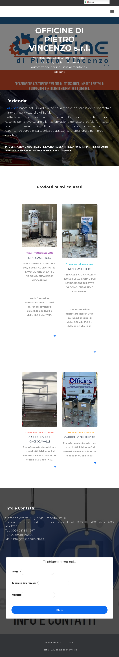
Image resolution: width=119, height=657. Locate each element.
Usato (90, 264)
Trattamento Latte (43, 253)
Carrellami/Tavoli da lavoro (39, 432)
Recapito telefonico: (24, 583)
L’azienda (11, 108)
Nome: (16, 571)
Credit (70, 642)
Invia (59, 609)
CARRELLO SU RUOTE (79, 437)
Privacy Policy (53, 642)
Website (16, 594)
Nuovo (29, 253)
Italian (89, 2)
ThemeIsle (71, 649)
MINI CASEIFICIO (39, 258)
